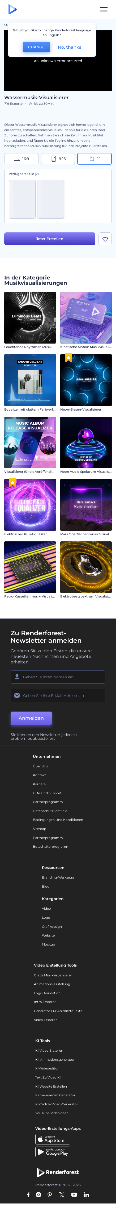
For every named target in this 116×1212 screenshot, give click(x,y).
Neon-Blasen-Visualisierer (80, 410)
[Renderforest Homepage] (12, 9)
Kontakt (39, 776)
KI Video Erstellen (49, 1052)
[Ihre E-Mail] (58, 696)
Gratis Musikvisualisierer (53, 976)
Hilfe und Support (47, 794)
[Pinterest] (49, 1196)
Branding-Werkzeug (58, 878)
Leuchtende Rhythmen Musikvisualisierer (37, 348)
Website (48, 936)
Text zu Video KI (48, 1078)
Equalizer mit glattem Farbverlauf (31, 410)
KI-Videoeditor (47, 1069)
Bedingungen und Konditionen (58, 821)
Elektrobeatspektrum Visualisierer (87, 597)
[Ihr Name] (58, 677)
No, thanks (69, 47)
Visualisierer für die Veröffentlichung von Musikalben (46, 473)
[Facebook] (28, 1196)
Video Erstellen (46, 1021)
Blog (45, 887)
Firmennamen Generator (55, 1096)
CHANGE (36, 47)
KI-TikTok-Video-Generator (56, 1105)
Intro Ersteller (45, 1003)
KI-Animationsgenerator (55, 1060)
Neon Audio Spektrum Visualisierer (88, 473)
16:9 (21, 159)
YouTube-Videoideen (51, 1114)
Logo (46, 918)
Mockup (48, 945)
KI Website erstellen (51, 1087)
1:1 (95, 159)
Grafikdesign (52, 927)
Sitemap (39, 829)
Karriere (39, 785)
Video (46, 910)
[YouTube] (74, 1196)
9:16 (58, 159)
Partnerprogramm (48, 803)
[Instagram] (38, 1196)
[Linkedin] (86, 1196)
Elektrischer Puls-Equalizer (25, 535)
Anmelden (31, 719)
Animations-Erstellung (52, 985)
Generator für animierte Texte (58, 1012)
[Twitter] (62, 1196)
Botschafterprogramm (51, 848)
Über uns (40, 767)
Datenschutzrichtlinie (50, 812)
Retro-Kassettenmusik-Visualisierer (32, 597)
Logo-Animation (47, 994)
